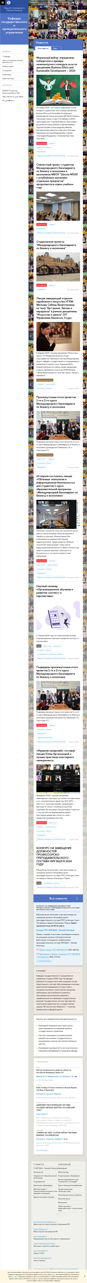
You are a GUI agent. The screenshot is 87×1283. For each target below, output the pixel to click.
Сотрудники (7, 70)
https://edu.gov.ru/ (41, 1229)
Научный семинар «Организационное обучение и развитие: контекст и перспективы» (54, 591)
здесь (53, 1274)
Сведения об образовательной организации (45, 1177)
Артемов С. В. (68, 1076)
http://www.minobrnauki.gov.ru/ (45, 1222)
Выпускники (62, 1202)
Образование (64, 1164)
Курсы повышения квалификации (70, 1185)
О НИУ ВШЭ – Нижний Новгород (46, 1168)
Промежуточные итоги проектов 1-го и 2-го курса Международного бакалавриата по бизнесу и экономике (56, 402)
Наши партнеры (8, 78)
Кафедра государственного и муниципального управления (14, 25)
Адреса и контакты (56, 1269)
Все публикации (42, 1150)
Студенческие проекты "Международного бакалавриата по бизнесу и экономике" (56, 245)
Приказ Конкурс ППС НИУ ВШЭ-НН (53, 950)
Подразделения (39, 1181)
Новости (42, 42)
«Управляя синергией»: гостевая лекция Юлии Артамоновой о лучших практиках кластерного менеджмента (55, 755)
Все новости (58, 898)
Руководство (38, 1172)
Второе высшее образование (69, 1176)
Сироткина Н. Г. (42, 1114)
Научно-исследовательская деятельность (12, 61)
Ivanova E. (49, 1094)
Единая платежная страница (44, 1197)
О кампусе (39, 1164)
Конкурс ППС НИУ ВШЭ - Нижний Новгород (55, 930)
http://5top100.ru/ (41, 1251)
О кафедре (6, 56)
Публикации (6, 74)
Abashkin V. (59, 1139)
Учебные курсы (7, 66)
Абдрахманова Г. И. (55, 1076)
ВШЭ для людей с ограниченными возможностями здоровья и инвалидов (45, 1191)
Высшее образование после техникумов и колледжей (68, 1180)
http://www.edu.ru (40, 1236)
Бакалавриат (62, 1168)
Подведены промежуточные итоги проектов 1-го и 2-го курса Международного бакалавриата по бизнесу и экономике (57, 672)
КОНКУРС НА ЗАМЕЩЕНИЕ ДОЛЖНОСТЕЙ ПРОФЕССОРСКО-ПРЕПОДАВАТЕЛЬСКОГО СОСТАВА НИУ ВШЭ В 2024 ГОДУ (54, 856)
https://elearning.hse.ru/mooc (44, 1243)
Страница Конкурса (44, 961)
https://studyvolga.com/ (42, 1258)
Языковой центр (64, 1199)
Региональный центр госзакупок (70, 1195)
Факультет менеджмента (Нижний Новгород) (14, 9)
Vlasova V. (58, 1094)
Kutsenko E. (40, 1094)
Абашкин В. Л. (41, 1076)
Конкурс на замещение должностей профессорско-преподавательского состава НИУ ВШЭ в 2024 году (58, 907)
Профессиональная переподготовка (65, 1190)
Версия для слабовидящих (43, 1185)
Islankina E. (50, 1139)
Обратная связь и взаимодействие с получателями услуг (70, 1208)
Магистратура (63, 1172)
